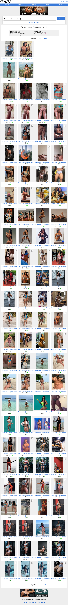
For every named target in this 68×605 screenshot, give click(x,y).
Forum (61, 4)
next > (40, 38)
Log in (60, 1)
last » (45, 38)
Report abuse (41, 602)
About (25, 602)
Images (20, 4)
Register (65, 1)
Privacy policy (32, 602)
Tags (47, 4)
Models (34, 4)
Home (7, 4)
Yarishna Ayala (55, 203)
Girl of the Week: (14, 35)
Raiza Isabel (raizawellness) (9, 58)
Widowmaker (48, 33)
